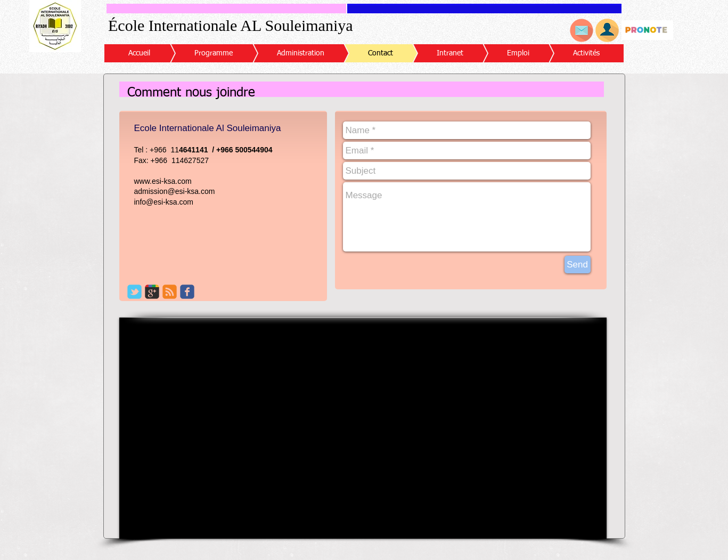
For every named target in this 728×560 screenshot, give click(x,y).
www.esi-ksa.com (163, 181)
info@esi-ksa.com (163, 202)
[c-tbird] (134, 292)
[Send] (578, 264)
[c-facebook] (187, 292)
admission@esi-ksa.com (174, 191)
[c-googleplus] (152, 292)
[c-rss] (169, 292)
